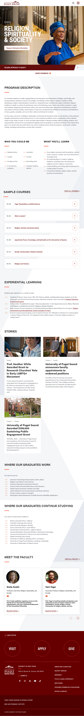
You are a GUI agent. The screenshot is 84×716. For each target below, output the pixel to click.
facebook (19, 681)
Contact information (43, 73)
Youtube (35, 681)
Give (71, 648)
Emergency (58, 675)
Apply (42, 648)
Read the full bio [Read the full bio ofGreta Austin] (12, 611)
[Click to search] (73, 3)
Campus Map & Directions (63, 667)
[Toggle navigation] (78, 3)
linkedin (30, 681)
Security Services (61, 671)
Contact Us (22, 675)
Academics (7, 22)
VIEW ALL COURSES (71, 191)
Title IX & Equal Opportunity (64, 679)
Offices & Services (61, 691)
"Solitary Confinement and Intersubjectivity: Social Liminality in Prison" (44, 309)
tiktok (40, 681)
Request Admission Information (17, 48)
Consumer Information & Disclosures (67, 687)
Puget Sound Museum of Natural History (18, 700)
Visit (12, 648)
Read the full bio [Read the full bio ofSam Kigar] (50, 611)
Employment (59, 683)
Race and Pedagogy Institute (14, 704)
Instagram (25, 681)
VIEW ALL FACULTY (72, 559)
